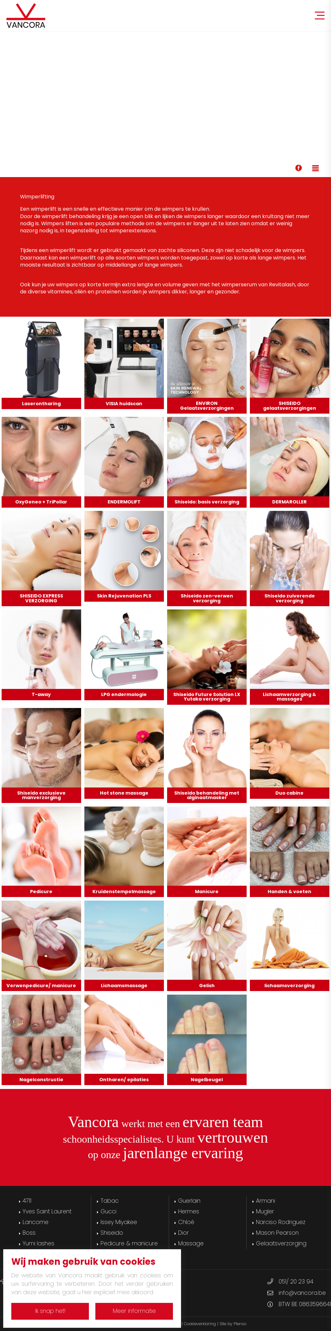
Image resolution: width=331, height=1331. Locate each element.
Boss (29, 1233)
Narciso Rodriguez (280, 1222)
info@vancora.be (302, 1293)
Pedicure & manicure (129, 1243)
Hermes (188, 1211)
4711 (27, 1201)
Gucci (108, 1211)
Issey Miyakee (119, 1222)
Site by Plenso (232, 1323)
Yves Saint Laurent (47, 1211)
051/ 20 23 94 (296, 1281)
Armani (265, 1201)
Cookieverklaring (200, 1323)
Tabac (110, 1201)
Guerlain (189, 1201)
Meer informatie (134, 1311)
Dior (183, 1233)
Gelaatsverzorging (281, 1243)
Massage (191, 1243)
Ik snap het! (50, 1311)
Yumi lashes (38, 1243)
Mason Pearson (277, 1233)
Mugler (265, 1211)
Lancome (35, 1222)
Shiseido (112, 1233)
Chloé (186, 1222)
